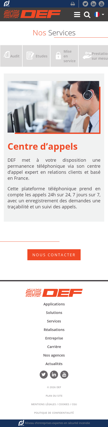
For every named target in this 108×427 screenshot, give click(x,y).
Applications (54, 304)
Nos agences (54, 355)
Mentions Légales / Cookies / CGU (54, 404)
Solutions (54, 312)
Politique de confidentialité (54, 412)
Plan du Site (54, 395)
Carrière (54, 346)
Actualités (54, 363)
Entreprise (54, 338)
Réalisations (54, 329)
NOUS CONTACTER (54, 254)
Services (54, 321)
